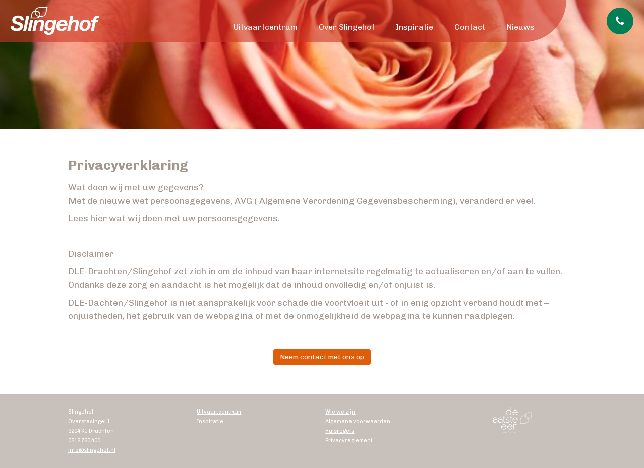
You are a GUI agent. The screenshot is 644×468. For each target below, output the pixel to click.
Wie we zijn (340, 411)
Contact (469, 27)
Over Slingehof (347, 27)
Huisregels (339, 431)
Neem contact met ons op (322, 357)
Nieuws (521, 27)
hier (98, 218)
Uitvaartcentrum (265, 27)
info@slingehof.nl (91, 450)
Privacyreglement (349, 440)
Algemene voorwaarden (357, 421)
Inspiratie (414, 27)
